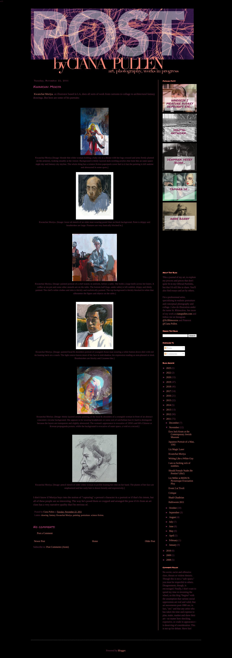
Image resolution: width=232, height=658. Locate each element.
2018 (169, 386)
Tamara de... (180, 189)
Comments (171, 354)
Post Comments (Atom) (57, 547)
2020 (169, 377)
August (173, 517)
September (174, 512)
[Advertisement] (177, 251)
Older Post (150, 541)
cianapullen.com (184, 314)
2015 (169, 400)
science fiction (97, 515)
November (174, 427)
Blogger (121, 650)
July (171, 522)
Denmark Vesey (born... (179, 161)
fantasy (52, 515)
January (173, 545)
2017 (169, 391)
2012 (169, 414)
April (172, 535)
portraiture (85, 515)
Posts (168, 348)
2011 (168, 419)
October (173, 508)
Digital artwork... (179, 131)
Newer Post (39, 541)
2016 (169, 395)
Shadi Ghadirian (176, 497)
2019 (169, 382)
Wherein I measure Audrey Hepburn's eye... (179, 103)
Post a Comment (45, 533)
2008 (169, 560)
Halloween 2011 (176, 502)
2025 (169, 368)
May (171, 531)
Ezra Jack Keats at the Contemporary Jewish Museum (180, 434)
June (171, 526)
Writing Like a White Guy (181, 458)
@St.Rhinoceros (171, 320)
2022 (169, 372)
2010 (169, 550)
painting (76, 515)
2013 (169, 409)
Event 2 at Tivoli (176, 488)
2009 (169, 555)
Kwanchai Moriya (43, 93)
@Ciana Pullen (170, 323)
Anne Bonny (179, 219)
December (174, 423)
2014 (169, 405)
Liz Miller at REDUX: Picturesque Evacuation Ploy (181, 481)
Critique (172, 493)
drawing (44, 515)
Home (95, 541)
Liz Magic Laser (176, 449)
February (173, 540)
